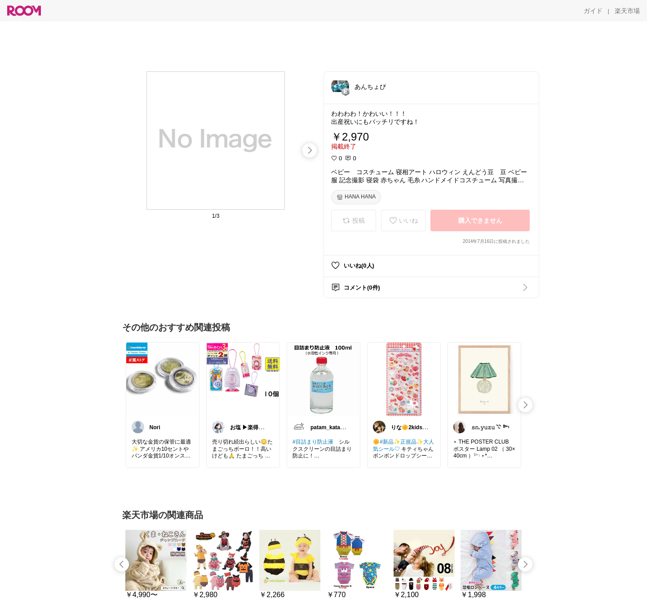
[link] (162, 379)
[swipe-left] (122, 564)
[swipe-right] (309, 150)
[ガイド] (593, 11)
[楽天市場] (627, 11)
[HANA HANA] (356, 197)
